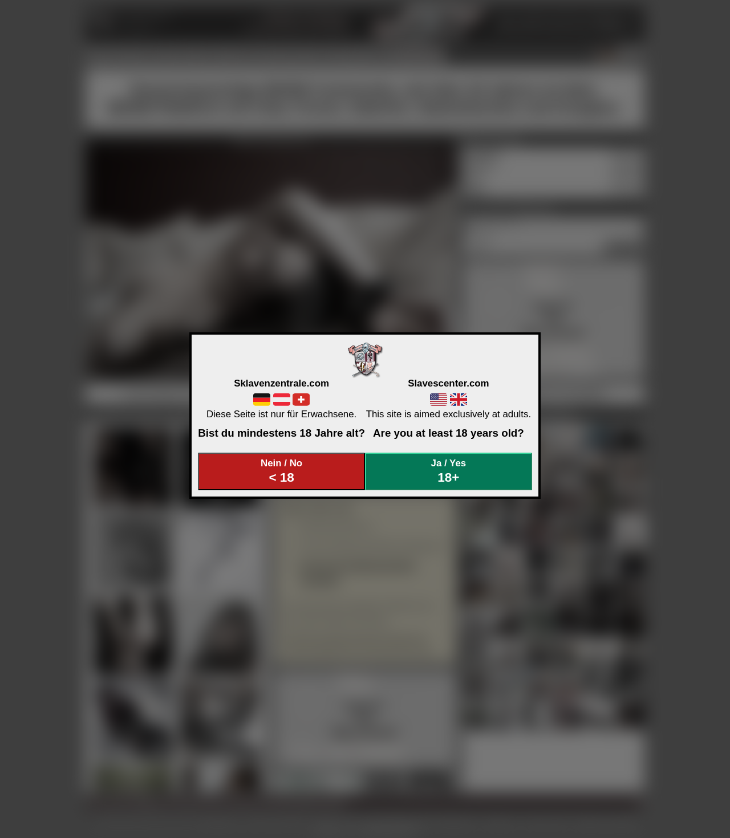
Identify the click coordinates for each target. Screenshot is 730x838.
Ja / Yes (449, 471)
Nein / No (282, 471)
